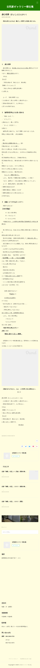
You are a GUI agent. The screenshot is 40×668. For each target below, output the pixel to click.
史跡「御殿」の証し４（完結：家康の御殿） (15, 471)
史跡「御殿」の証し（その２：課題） (13, 501)
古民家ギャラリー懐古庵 (20, 6)
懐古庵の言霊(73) (11, 435)
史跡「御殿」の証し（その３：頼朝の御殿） (15, 486)
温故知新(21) (4, 435)
